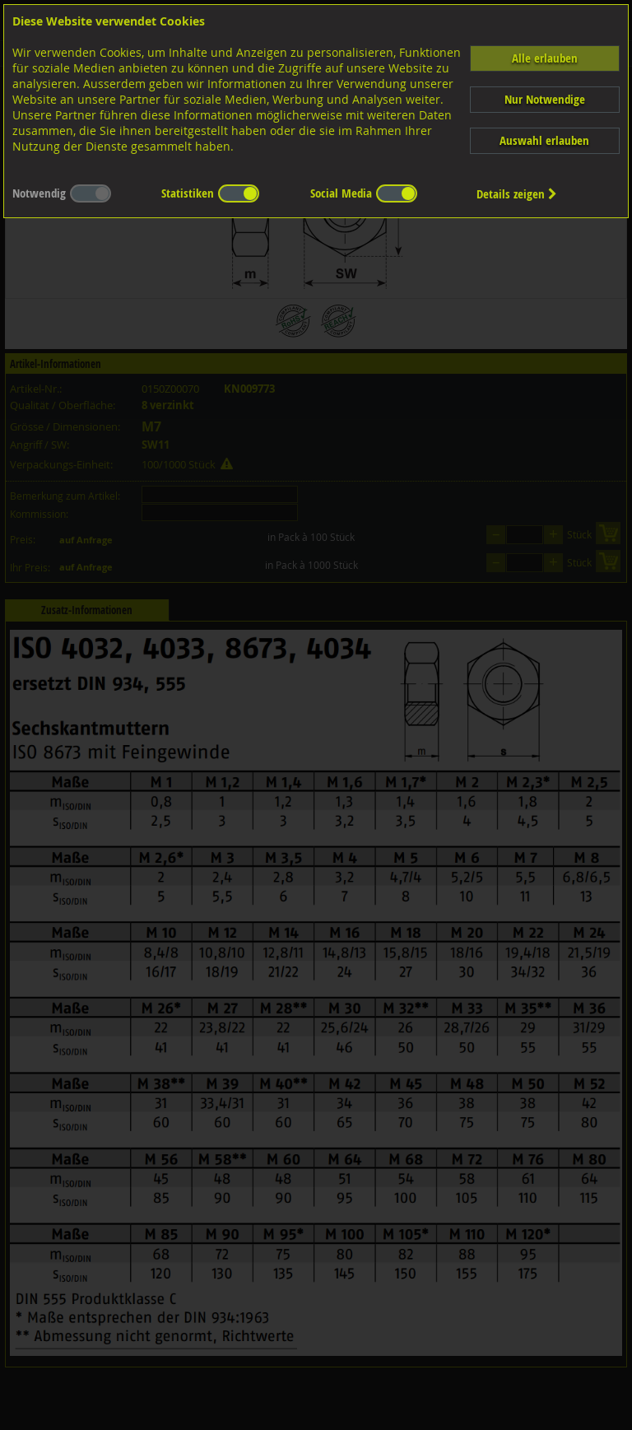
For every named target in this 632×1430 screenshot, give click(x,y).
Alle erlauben (545, 58)
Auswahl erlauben (544, 140)
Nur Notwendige (544, 99)
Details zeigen (516, 194)
